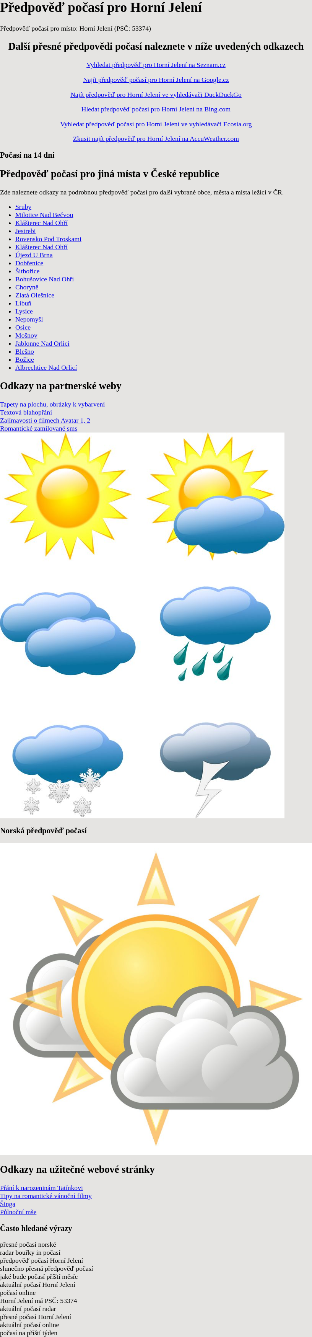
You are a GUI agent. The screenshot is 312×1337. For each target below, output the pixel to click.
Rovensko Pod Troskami (48, 239)
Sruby (23, 207)
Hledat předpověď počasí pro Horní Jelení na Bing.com (156, 109)
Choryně (27, 287)
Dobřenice (29, 263)
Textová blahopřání (26, 412)
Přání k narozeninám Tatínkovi (41, 1188)
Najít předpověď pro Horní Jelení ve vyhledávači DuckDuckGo (156, 94)
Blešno (24, 351)
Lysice (24, 311)
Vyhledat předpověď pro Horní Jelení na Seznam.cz (156, 65)
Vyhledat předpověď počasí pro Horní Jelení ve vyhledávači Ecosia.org (156, 124)
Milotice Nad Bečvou (44, 215)
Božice (24, 359)
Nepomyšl (29, 319)
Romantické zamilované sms (38, 428)
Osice (23, 327)
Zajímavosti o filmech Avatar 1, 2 (45, 420)
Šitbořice (27, 271)
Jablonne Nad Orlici (42, 343)
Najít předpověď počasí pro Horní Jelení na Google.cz (156, 79)
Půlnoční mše (18, 1212)
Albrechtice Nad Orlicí (46, 367)
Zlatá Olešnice (34, 295)
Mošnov (26, 335)
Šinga (7, 1204)
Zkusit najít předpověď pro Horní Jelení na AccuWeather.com (156, 138)
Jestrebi (25, 231)
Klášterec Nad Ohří (41, 223)
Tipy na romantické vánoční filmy (46, 1196)
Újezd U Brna (34, 255)
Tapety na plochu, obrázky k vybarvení (52, 404)
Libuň (23, 303)
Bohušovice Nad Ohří (44, 279)
